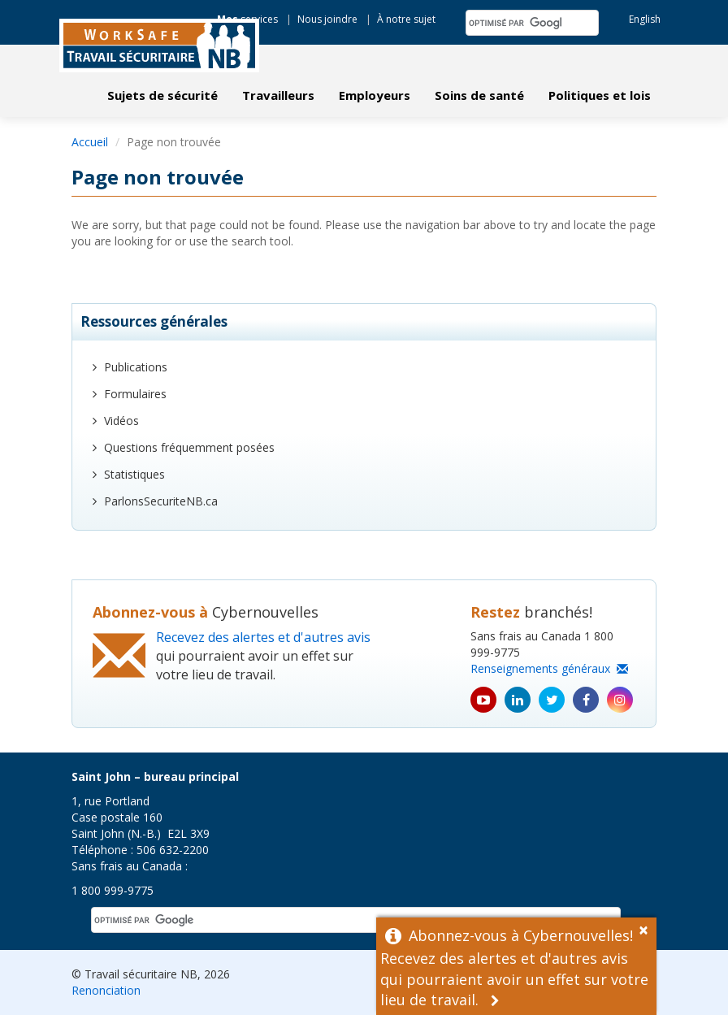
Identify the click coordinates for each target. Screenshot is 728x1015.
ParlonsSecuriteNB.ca (161, 501)
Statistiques (134, 474)
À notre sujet (406, 19)
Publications (135, 367)
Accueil (90, 142)
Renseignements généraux (549, 668)
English (645, 19)
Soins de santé (479, 95)
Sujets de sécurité (162, 95)
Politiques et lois (599, 95)
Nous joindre (327, 19)
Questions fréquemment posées (189, 447)
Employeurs (374, 95)
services (247, 19)
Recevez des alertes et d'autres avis (263, 637)
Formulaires (135, 393)
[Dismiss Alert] (647, 928)
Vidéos (121, 420)
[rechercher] (515, 23)
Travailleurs (278, 95)
